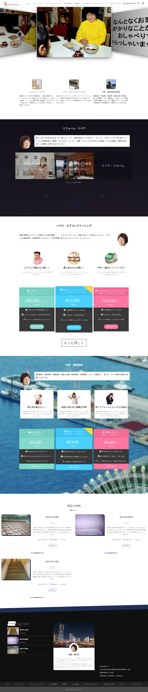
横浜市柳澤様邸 (24, 639)
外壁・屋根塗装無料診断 (111, 92)
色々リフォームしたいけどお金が (111, 407)
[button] (70, 55)
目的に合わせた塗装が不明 (74, 407)
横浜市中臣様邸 (24, 648)
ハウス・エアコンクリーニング (74, 92)
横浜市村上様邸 (24, 630)
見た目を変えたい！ (36, 407)
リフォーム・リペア (37, 92)
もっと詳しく (74, 203)
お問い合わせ (37, 327)
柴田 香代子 (74, 655)
